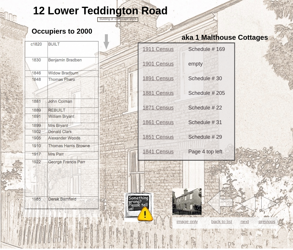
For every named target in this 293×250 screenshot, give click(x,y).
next (245, 221)
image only (187, 221)
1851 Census (158, 137)
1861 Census (158, 122)
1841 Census (158, 152)
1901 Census (158, 64)
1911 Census (158, 49)
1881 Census (158, 93)
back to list (221, 221)
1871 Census (158, 108)
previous (267, 221)
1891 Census (158, 78)
